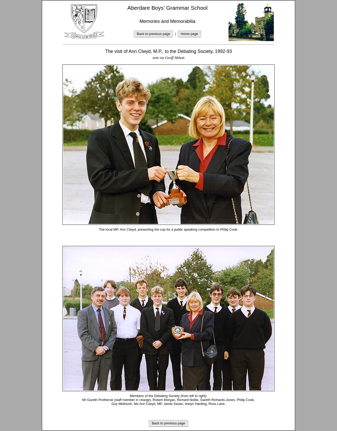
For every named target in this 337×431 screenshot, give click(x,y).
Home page (189, 34)
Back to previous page (153, 34)
